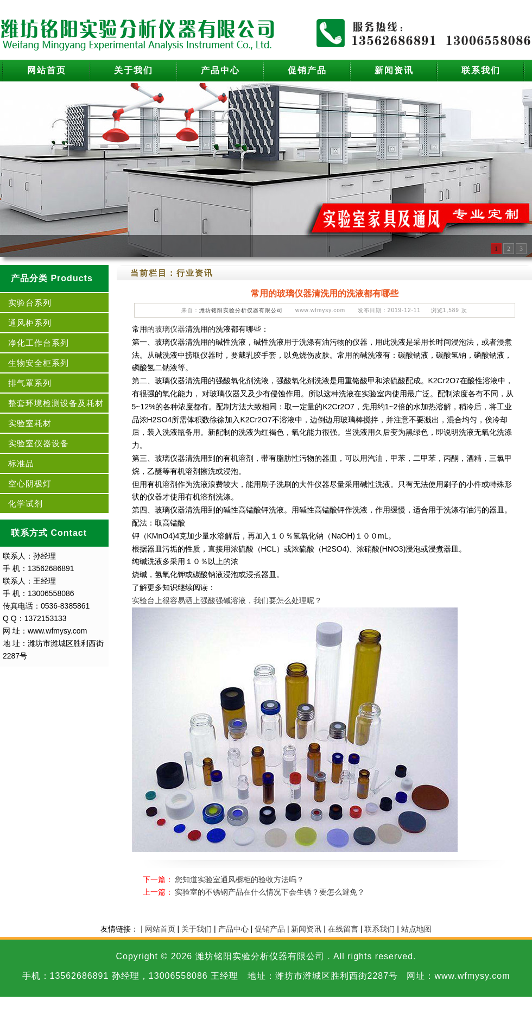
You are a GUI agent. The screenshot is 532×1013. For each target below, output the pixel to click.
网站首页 (46, 70)
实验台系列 (30, 302)
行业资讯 (194, 272)
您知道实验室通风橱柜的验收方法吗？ (239, 879)
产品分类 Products (52, 278)
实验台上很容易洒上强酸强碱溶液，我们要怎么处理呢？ (227, 600)
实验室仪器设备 (38, 443)
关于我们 (133, 70)
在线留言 (343, 929)
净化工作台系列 (38, 342)
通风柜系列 (30, 322)
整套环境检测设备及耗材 (56, 403)
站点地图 (416, 929)
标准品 (21, 463)
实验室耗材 (30, 423)
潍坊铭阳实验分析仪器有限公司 (241, 310)
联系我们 (481, 70)
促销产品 (307, 70)
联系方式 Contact (49, 532)
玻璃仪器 (170, 329)
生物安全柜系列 (38, 363)
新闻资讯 (394, 70)
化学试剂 (25, 503)
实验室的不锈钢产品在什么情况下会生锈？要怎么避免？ (270, 892)
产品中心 (220, 70)
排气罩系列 (30, 383)
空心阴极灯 (30, 483)
